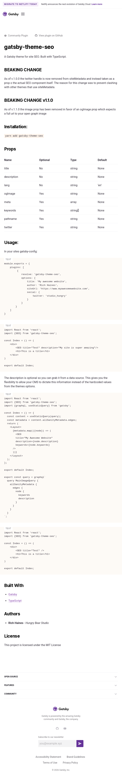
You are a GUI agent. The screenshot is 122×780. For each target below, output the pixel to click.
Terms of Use (50, 762)
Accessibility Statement (48, 756)
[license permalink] (2, 636)
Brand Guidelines (76, 756)
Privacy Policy (70, 762)
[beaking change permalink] (2, 70)
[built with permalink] (2, 585)
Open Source (61, 677)
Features (61, 685)
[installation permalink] (2, 126)
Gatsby (12, 594)
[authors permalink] (2, 614)
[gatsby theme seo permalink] (2, 46)
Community (61, 694)
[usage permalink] (2, 242)
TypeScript (14, 600)
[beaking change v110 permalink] (2, 100)
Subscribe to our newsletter (51, 737)
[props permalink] (2, 149)
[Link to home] (11, 14)
